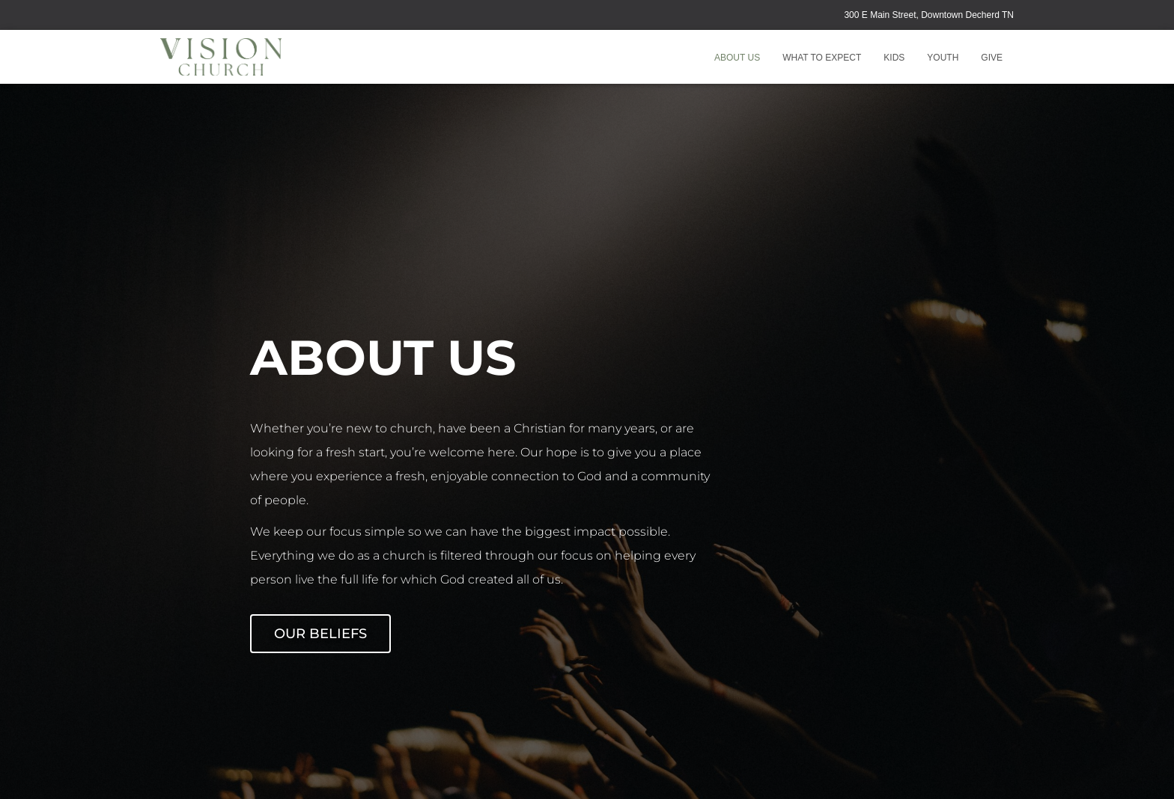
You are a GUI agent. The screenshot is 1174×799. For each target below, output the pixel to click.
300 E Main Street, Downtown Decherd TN (929, 15)
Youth (942, 57)
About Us (737, 57)
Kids (893, 57)
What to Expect (821, 57)
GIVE (992, 57)
